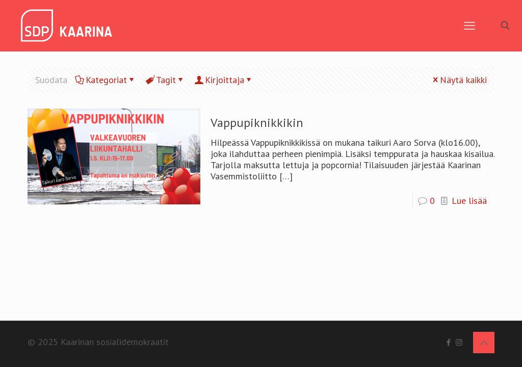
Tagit (165, 80)
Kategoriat (105, 80)
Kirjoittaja (223, 80)
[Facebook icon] (448, 342)
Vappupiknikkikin (257, 122)
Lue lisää (469, 200)
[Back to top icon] (483, 342)
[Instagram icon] (459, 342)
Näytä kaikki (459, 80)
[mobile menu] (469, 25)
